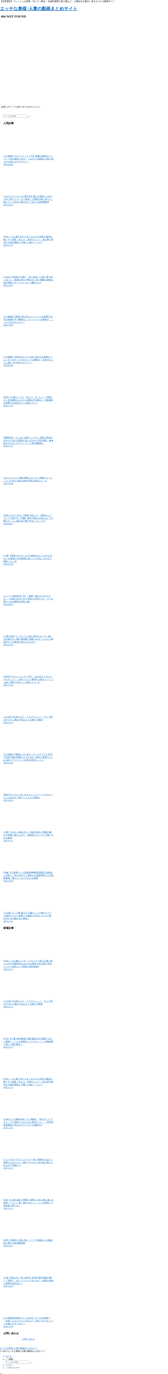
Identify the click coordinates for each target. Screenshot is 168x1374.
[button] (29, 116)
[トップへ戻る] (1, 1373)
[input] (15, 116)
